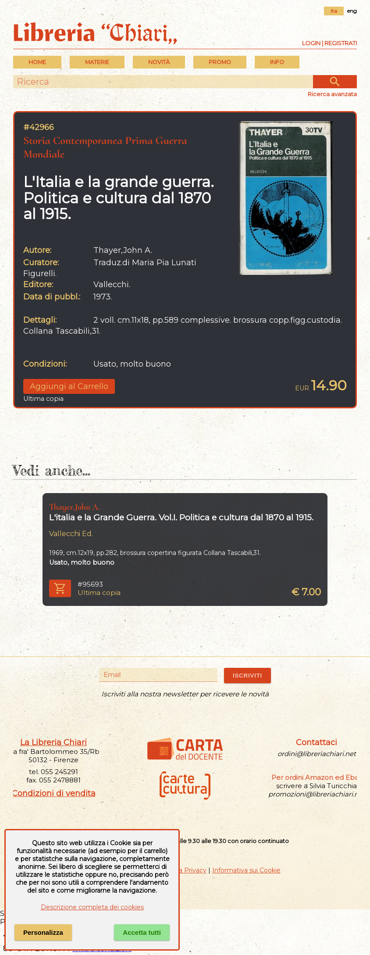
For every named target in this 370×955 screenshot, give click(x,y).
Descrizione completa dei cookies (92, 907)
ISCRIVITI (247, 675)
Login (311, 43)
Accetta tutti (142, 932)
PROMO (220, 62)
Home (37, 62)
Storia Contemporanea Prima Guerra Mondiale (105, 147)
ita (334, 10)
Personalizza (43, 932)
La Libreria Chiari (53, 742)
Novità (159, 62)
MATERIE (97, 62)
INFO (277, 62)
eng (352, 10)
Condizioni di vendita (54, 793)
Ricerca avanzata (332, 93)
